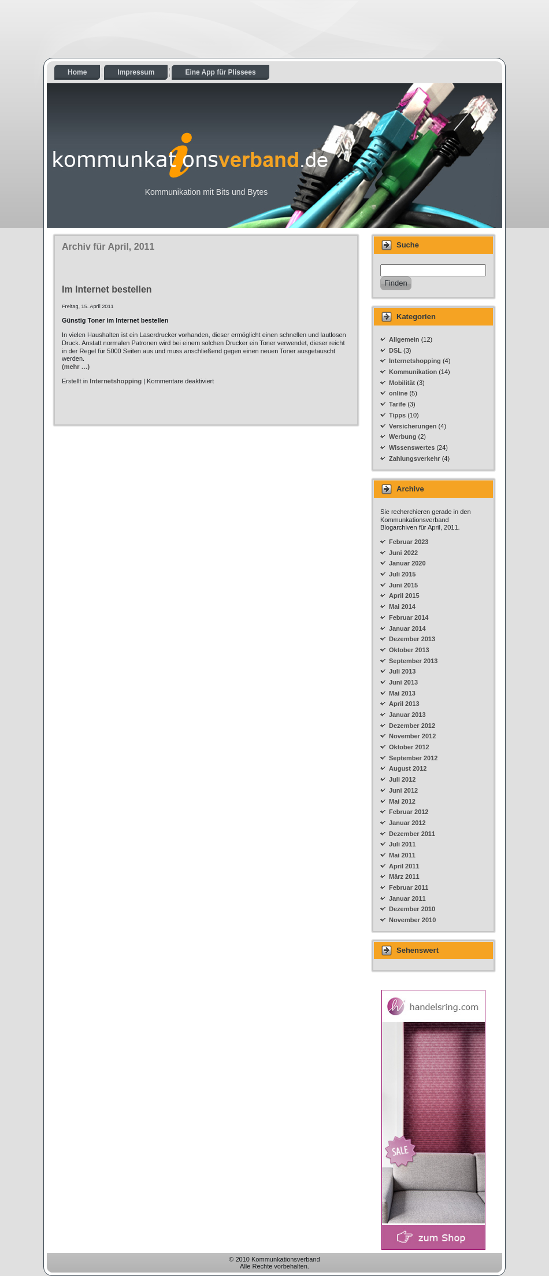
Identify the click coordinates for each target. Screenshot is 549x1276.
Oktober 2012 (409, 747)
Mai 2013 (402, 693)
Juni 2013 (403, 682)
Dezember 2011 (412, 833)
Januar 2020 (407, 563)
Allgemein (404, 339)
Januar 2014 (407, 628)
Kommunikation (413, 371)
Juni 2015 (403, 585)
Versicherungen (413, 426)
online (398, 393)
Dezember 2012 (412, 725)
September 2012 (413, 757)
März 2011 (404, 876)
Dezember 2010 (412, 908)
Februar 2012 (408, 811)
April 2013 (404, 703)
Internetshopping (116, 381)
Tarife (397, 404)
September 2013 (413, 660)
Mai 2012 (402, 801)
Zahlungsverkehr (414, 458)
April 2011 (404, 866)
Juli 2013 (402, 671)
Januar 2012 (407, 822)
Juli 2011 (402, 844)
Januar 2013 (407, 714)
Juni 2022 (403, 552)
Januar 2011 (407, 898)
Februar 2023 (408, 541)
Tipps (397, 415)
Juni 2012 (403, 790)
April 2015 (404, 595)
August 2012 (407, 768)
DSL (395, 350)
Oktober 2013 (409, 649)
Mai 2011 (402, 855)
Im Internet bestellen (107, 289)
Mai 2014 (402, 606)
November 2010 (412, 919)
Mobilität (402, 382)
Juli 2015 (402, 574)
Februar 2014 (408, 617)
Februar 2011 (408, 887)
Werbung (402, 436)
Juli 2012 (402, 779)
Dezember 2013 (412, 638)
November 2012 (412, 736)
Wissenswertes (412, 447)
